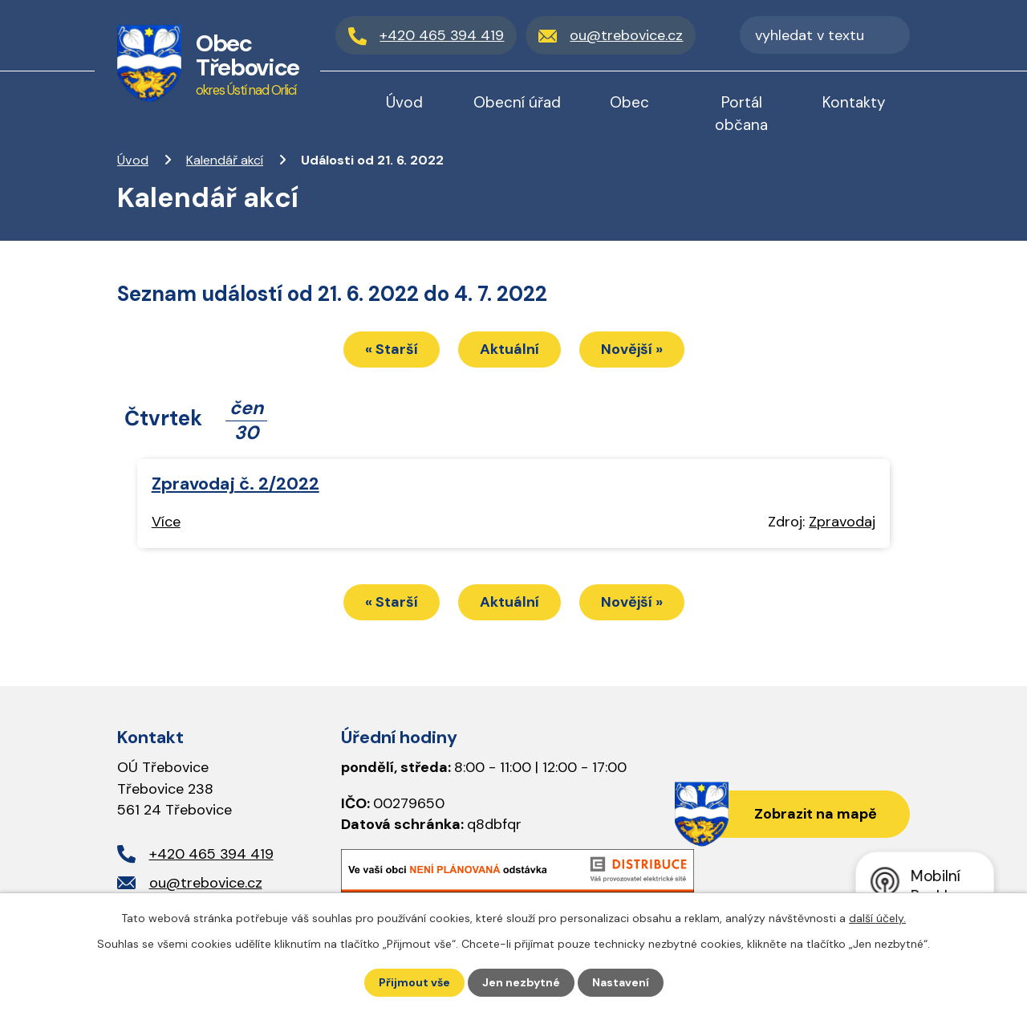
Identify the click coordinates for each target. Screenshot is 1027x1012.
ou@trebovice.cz (205, 882)
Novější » (632, 349)
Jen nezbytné (521, 982)
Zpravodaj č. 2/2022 (235, 484)
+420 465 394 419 (211, 854)
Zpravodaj (842, 521)
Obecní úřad (517, 102)
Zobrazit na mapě (815, 813)
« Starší (391, 349)
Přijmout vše (414, 982)
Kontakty (854, 102)
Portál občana (741, 113)
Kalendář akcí (224, 160)
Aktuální (509, 349)
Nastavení (620, 982)
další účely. (877, 918)
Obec (629, 102)
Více (166, 521)
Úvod (132, 160)
